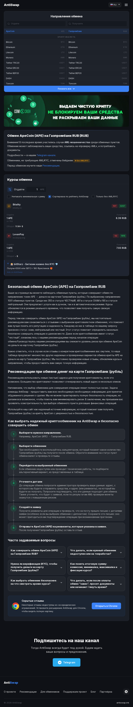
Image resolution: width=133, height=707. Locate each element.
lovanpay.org (19, 237)
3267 (122, 206)
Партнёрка (106, 691)
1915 (123, 236)
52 (116, 236)
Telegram (66, 662)
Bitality (17, 204)
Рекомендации (51, 165)
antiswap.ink (122, 702)
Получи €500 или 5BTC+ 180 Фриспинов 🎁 (30, 268)
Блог (93, 691)
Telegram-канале (46, 155)
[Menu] (126, 5)
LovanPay (18, 234)
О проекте (10, 691)
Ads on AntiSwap (14, 272)
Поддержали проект (75, 691)
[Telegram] (126, 692)
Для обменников (49, 691)
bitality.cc (17, 208)
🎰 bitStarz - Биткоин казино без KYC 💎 (34, 264)
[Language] (115, 4)
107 (114, 206)
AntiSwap (11, 5)
